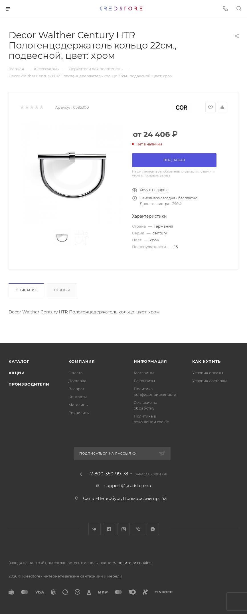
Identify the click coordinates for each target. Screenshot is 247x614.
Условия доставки (209, 380)
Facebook (109, 529)
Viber (138, 529)
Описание (26, 290)
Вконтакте (94, 529)
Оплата (75, 372)
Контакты (77, 396)
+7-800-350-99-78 (108, 474)
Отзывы (62, 290)
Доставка (77, 380)
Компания (81, 361)
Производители (29, 384)
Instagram (124, 529)
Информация (150, 361)
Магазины (78, 404)
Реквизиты (79, 412)
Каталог (19, 361)
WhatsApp (153, 529)
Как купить (206, 361)
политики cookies (134, 562)
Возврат (76, 388)
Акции (17, 372)
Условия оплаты (207, 372)
